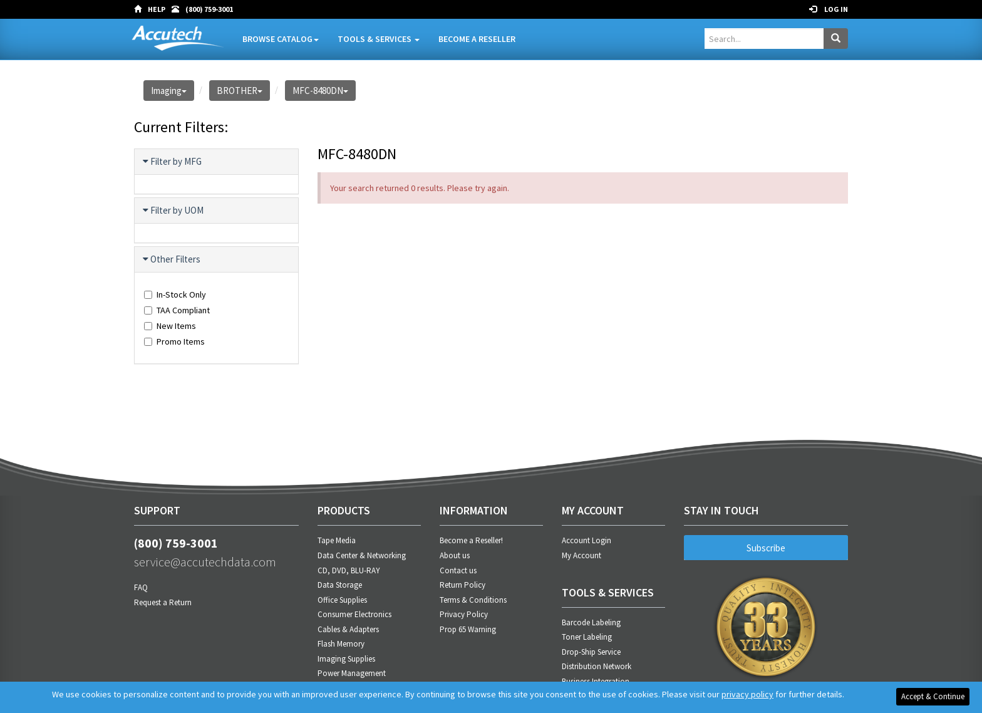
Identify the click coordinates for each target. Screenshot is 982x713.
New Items (170, 325)
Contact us (458, 570)
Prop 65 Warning (468, 629)
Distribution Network (596, 666)
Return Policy (462, 585)
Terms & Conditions (473, 600)
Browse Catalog (280, 38)
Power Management (352, 673)
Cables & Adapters (348, 629)
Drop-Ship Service (591, 652)
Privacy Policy (464, 614)
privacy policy (747, 694)
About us (455, 555)
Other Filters (172, 259)
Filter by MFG (173, 161)
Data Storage (340, 585)
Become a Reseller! (471, 540)
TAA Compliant (177, 310)
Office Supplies (342, 600)
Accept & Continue (932, 696)
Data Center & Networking (362, 555)
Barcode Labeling (591, 622)
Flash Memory (341, 643)
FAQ (141, 587)
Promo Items (174, 341)
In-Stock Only (175, 294)
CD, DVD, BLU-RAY (349, 570)
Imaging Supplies (346, 658)
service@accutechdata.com (205, 562)
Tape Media (337, 540)
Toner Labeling (587, 637)
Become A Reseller (476, 38)
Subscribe (766, 548)
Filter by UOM (174, 210)
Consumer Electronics (354, 614)
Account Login (586, 540)
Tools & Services (379, 38)
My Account (581, 555)
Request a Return (163, 602)
